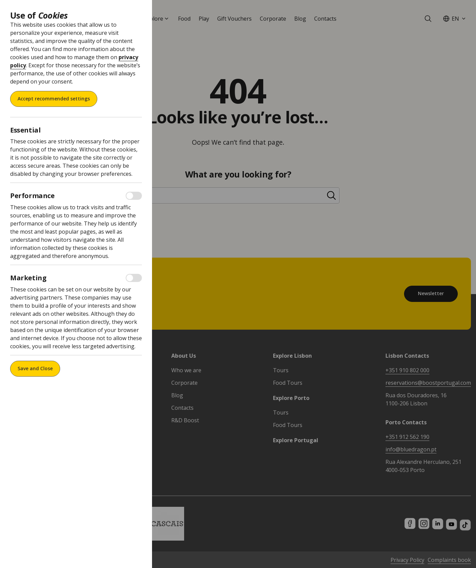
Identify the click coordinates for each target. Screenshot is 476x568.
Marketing (28, 278)
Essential (25, 130)
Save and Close (35, 368)
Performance (32, 196)
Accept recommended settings (54, 98)
